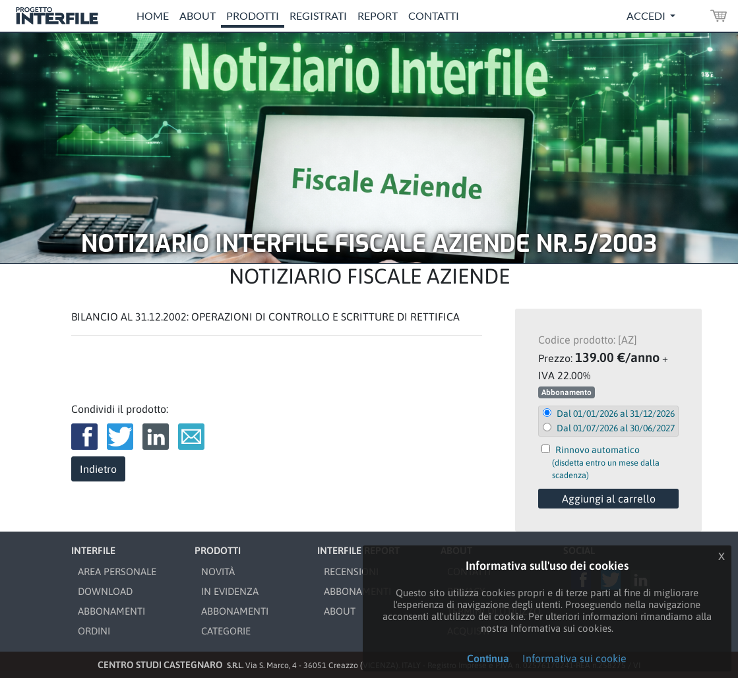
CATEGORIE (226, 630)
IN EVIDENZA (230, 591)
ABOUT (339, 611)
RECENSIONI (351, 571)
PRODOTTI (218, 550)
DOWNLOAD (105, 591)
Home (153, 15)
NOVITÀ (218, 571)
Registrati (318, 15)
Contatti (433, 15)
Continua (488, 658)
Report (377, 15)
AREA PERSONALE (117, 571)
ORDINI (94, 630)
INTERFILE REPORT (358, 550)
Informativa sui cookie (574, 658)
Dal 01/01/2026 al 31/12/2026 (616, 413)
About (197, 15)
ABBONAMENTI (111, 611)
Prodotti (252, 15)
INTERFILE (93, 550)
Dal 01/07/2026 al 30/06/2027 (616, 428)
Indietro (98, 469)
